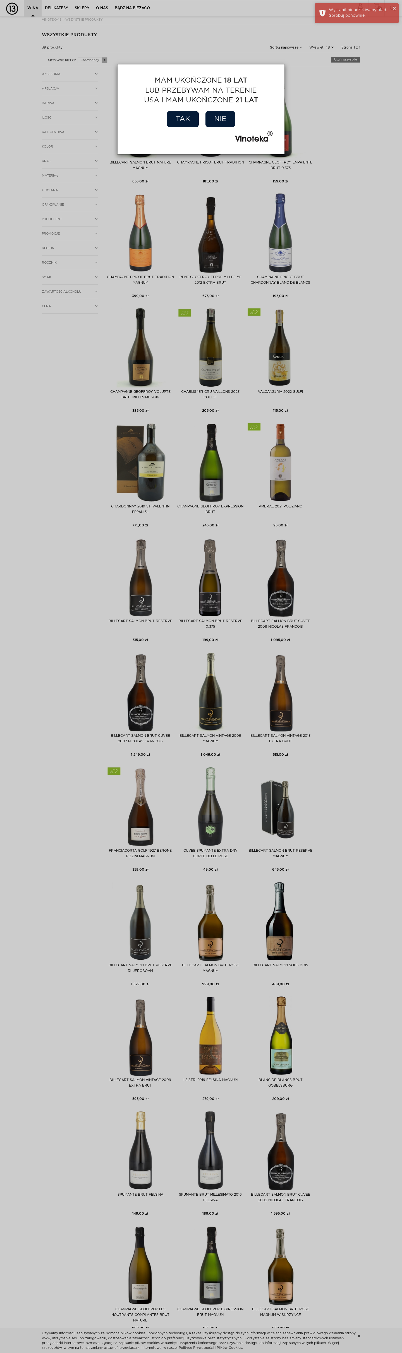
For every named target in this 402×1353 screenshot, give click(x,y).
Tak (183, 118)
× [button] (394, 8)
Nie (220, 118)
